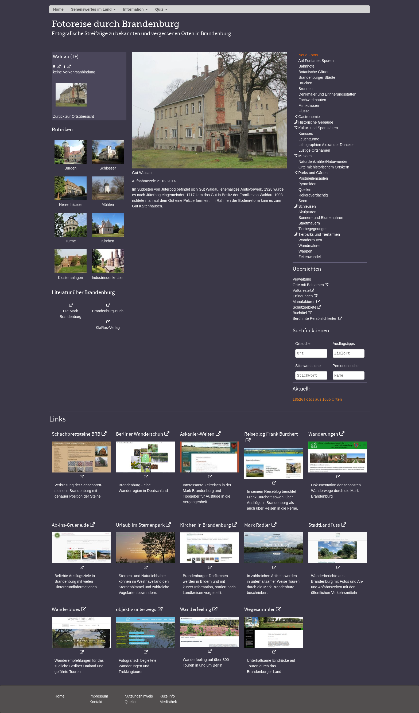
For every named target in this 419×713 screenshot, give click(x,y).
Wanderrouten (310, 240)
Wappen (305, 251)
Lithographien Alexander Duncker (326, 145)
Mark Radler (257, 525)
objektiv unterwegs (136, 609)
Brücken (305, 83)
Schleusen (307, 206)
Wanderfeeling (195, 609)
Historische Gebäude (315, 122)
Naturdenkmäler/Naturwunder (323, 161)
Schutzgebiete (304, 307)
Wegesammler (259, 609)
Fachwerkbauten (312, 100)
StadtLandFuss (324, 525)
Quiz (159, 9)
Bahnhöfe (306, 66)
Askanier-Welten (197, 434)
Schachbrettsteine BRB (76, 434)
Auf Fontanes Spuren (315, 60)
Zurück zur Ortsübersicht (73, 116)
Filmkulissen (308, 105)
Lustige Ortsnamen (314, 150)
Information (133, 9)
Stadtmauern (309, 223)
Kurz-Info (167, 696)
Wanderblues (66, 609)
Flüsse (303, 111)
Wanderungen (323, 434)
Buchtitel (300, 313)
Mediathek (168, 702)
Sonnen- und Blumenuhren (320, 217)
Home (58, 9)
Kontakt (96, 702)
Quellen (304, 189)
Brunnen (305, 88)
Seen (302, 201)
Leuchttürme (308, 139)
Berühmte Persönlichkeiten (315, 318)
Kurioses (305, 133)
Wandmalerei (309, 245)
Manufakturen (304, 302)
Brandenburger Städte (316, 77)
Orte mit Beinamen (308, 285)
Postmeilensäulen (313, 178)
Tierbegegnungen (313, 229)
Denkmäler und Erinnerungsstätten (327, 94)
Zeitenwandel (309, 257)
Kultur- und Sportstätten (318, 128)
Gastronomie (309, 117)
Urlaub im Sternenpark (140, 525)
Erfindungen (303, 296)
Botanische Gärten (313, 72)
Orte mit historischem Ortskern (323, 167)
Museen (305, 156)
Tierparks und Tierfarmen (319, 234)
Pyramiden (307, 184)
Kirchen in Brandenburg (205, 525)
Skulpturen (307, 212)
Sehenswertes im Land (91, 9)
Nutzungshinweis (139, 696)
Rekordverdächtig (313, 195)
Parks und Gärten (313, 173)
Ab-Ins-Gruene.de (70, 525)
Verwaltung (302, 279)
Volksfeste (301, 290)
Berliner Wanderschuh (139, 434)
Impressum (99, 696)
